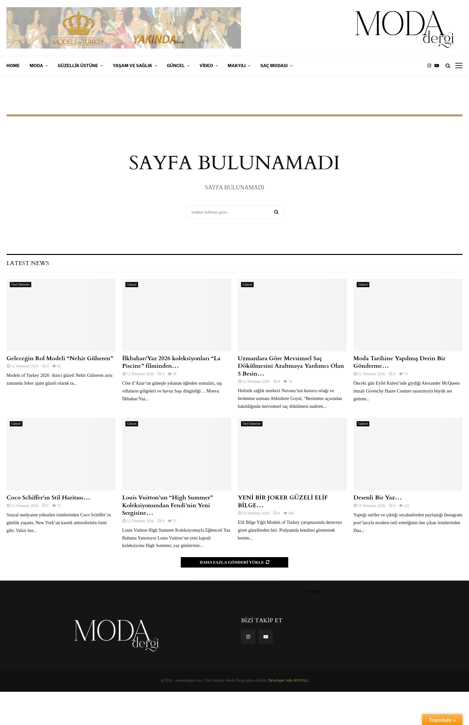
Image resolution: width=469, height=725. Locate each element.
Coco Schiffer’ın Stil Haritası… (48, 498)
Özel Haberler (20, 284)
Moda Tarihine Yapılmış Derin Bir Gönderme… (399, 362)
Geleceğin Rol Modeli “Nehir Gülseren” (60, 358)
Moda (36, 65)
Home (13, 65)
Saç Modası (274, 65)
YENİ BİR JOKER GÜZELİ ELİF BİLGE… (283, 501)
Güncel (176, 65)
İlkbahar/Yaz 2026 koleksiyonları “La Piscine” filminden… (171, 362)
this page (313, 590)
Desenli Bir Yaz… (377, 498)
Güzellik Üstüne (78, 65)
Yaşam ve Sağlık (132, 65)
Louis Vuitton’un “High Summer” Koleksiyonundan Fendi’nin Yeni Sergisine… (167, 505)
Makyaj (237, 65)
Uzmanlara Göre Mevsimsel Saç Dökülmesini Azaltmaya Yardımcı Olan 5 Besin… (291, 366)
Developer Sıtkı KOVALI (288, 680)
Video (206, 65)
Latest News (28, 263)
